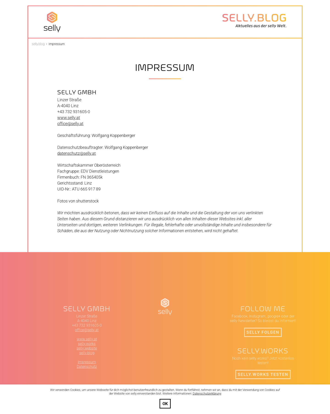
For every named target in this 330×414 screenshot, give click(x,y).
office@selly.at (70, 128)
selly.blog (86, 382)
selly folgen (262, 362)
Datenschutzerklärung (207, 393)
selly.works (87, 373)
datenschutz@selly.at (76, 158)
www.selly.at (68, 122)
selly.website (87, 378)
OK (165, 403)
